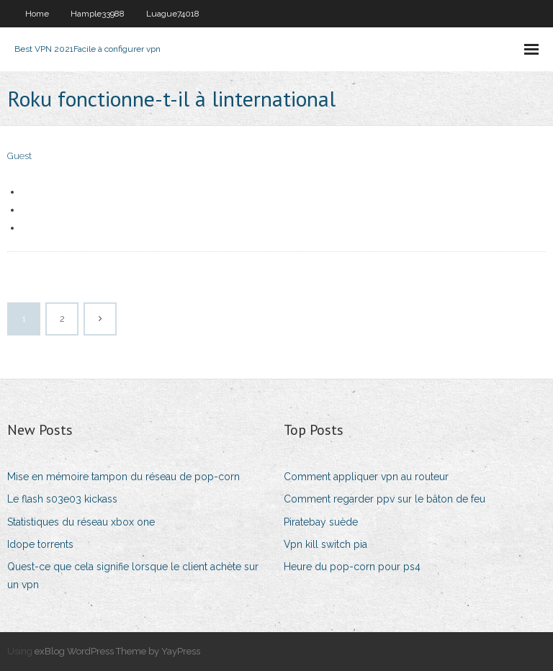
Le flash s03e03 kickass (62, 499)
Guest (19, 155)
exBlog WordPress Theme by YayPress (117, 651)
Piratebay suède (321, 522)
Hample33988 (98, 14)
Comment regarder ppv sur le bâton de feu (384, 499)
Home (37, 14)
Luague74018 (172, 14)
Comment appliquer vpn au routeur (366, 476)
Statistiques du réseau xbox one (81, 522)
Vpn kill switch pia (325, 544)
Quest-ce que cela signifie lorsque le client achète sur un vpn (132, 575)
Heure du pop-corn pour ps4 (352, 566)
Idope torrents (40, 544)
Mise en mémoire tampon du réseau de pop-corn (123, 476)
